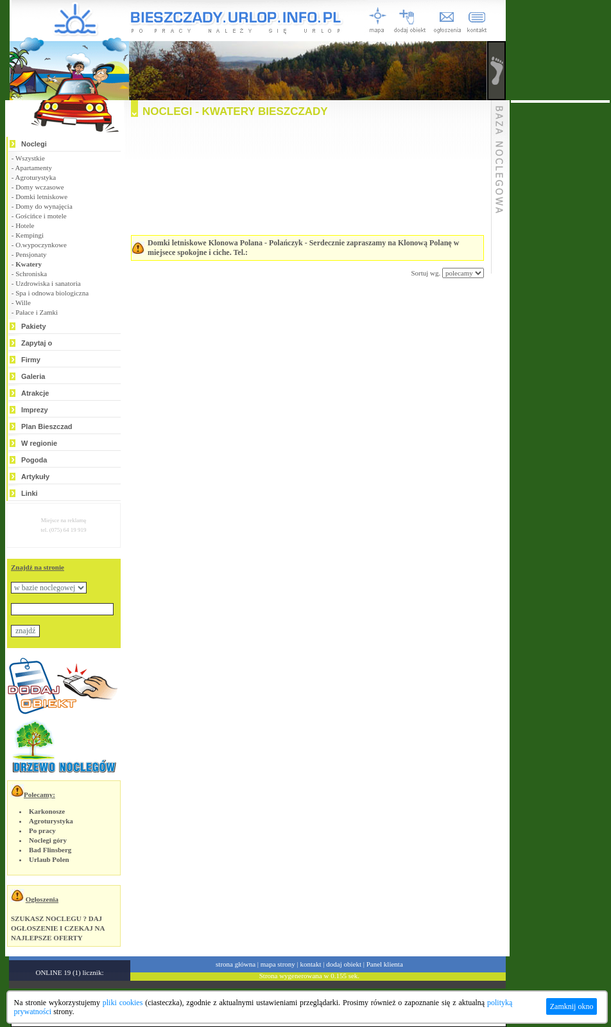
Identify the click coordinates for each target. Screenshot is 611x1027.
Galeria (33, 376)
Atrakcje (35, 393)
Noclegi (34, 144)
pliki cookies (123, 1002)
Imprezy (34, 410)
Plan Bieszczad (46, 426)
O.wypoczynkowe (41, 245)
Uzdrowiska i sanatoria (47, 283)
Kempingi (29, 235)
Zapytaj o (36, 343)
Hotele (24, 225)
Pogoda (34, 460)
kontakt (311, 964)
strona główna (235, 964)
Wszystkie (30, 158)
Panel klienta (384, 964)
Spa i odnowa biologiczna (52, 293)
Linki (29, 493)
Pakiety (33, 326)
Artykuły (35, 476)
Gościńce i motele (40, 216)
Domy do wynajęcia (44, 206)
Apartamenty (33, 167)
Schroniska (31, 273)
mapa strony (278, 964)
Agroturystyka (35, 177)
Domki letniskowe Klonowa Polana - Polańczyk (225, 242)
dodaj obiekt (343, 964)
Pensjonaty (30, 254)
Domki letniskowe (41, 196)
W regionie (39, 443)
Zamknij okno (572, 1006)
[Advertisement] (292, 387)
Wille (23, 302)
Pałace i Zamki (36, 312)
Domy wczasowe (39, 187)
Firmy (30, 360)
